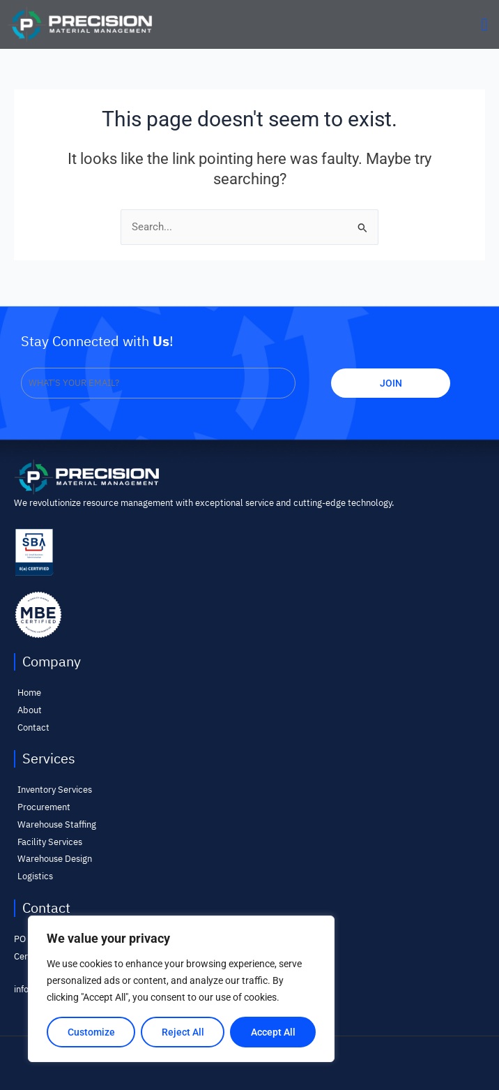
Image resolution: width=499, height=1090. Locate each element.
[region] (181, 989)
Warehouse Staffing (56, 824)
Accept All (273, 1032)
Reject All (183, 1032)
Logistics (35, 876)
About (29, 710)
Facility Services (49, 842)
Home (29, 693)
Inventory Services (54, 790)
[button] (484, 24)
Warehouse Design (54, 859)
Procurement (43, 807)
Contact (33, 727)
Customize (91, 1032)
